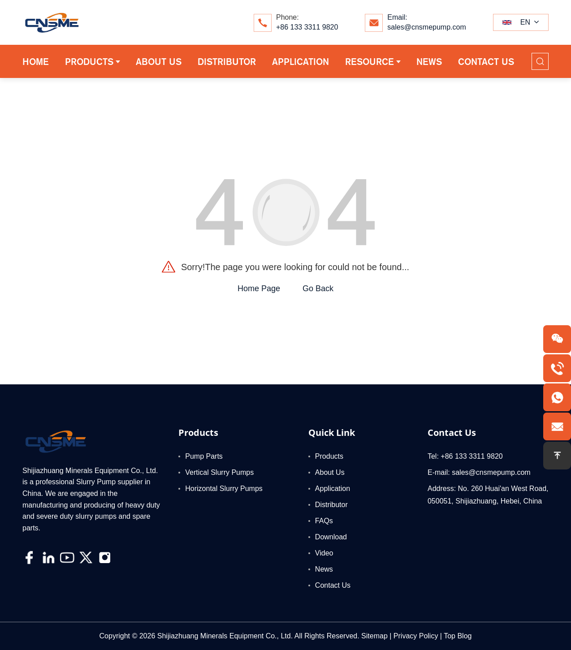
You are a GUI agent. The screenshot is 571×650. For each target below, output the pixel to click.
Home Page (259, 288)
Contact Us (332, 585)
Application (332, 488)
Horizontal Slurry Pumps (224, 488)
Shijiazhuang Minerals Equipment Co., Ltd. (225, 636)
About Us (330, 472)
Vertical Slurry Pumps (219, 472)
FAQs (324, 521)
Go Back (318, 288)
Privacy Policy (416, 636)
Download (331, 537)
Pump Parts (204, 456)
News (324, 569)
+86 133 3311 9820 (307, 27)
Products (329, 456)
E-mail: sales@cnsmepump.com (479, 472)
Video (324, 553)
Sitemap (374, 636)
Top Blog (458, 636)
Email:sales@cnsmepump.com (426, 22)
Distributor (331, 504)
